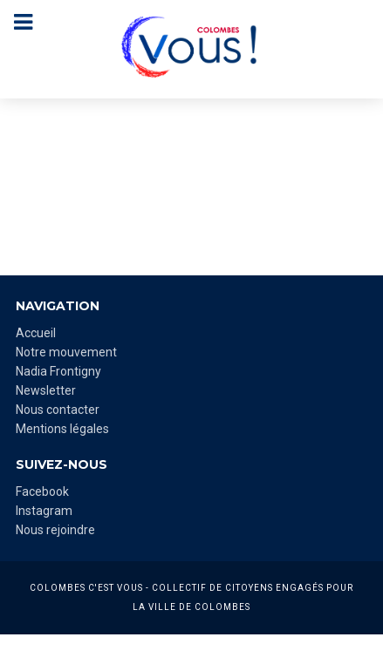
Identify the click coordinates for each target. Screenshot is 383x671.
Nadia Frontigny (58, 371)
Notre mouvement (66, 352)
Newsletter (46, 390)
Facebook (42, 491)
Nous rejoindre (55, 530)
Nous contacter (57, 410)
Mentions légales (62, 429)
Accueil (36, 333)
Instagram (44, 511)
